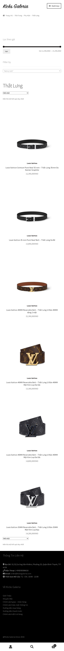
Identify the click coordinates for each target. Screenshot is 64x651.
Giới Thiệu (7, 595)
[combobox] (32, 71)
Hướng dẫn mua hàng (12, 608)
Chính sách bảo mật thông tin (15, 605)
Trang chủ (9, 15)
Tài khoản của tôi (10, 647)
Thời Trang (18, 15)
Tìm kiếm (32, 647)
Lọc (6, 51)
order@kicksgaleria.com (21, 573)
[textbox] (32, 71)
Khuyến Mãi (7, 599)
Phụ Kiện (27, 15)
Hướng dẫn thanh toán (12, 611)
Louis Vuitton (32, 163)
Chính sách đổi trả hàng (13, 614)
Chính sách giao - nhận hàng (14, 602)
